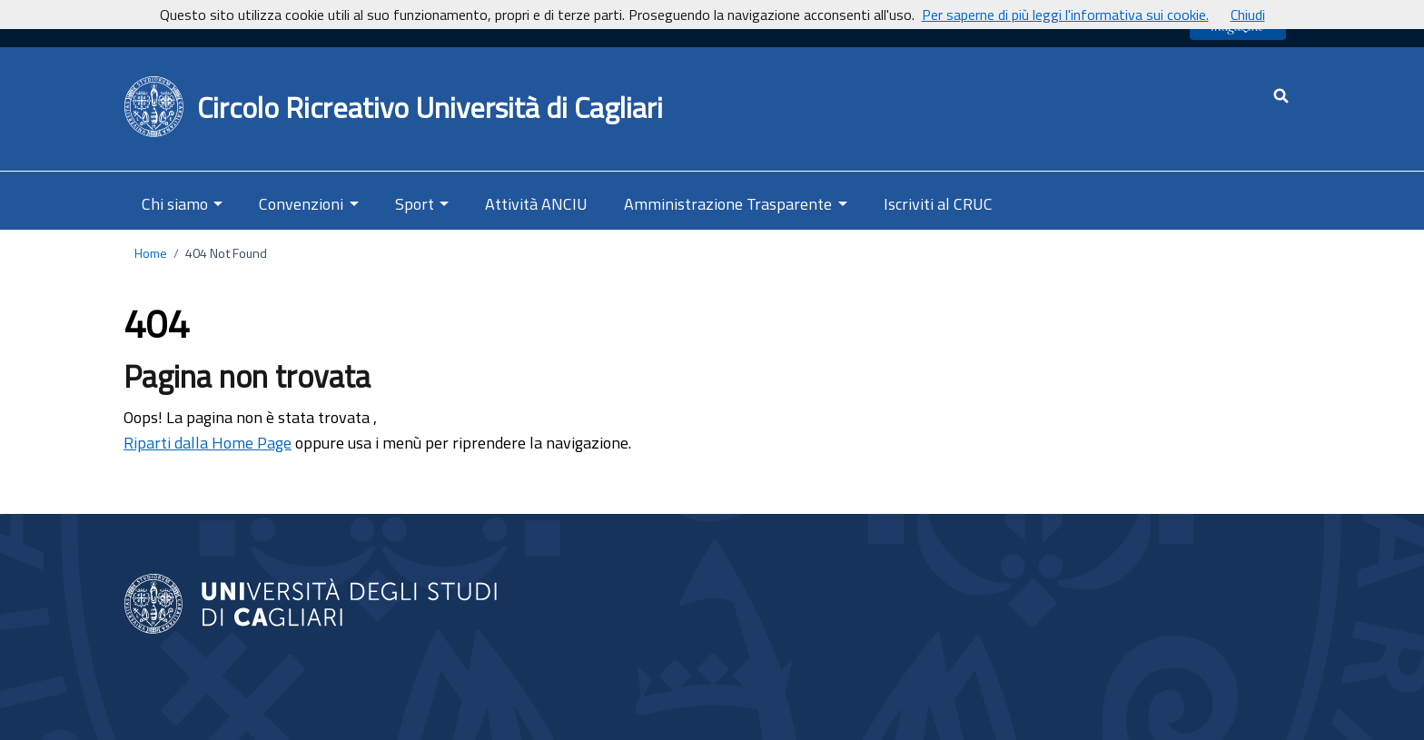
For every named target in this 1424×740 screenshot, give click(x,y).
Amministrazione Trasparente (728, 204)
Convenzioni (301, 204)
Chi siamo (175, 204)
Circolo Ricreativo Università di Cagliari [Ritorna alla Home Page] (430, 107)
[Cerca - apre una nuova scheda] (1280, 95)
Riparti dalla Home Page (208, 442)
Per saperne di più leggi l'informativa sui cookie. (1065, 14)
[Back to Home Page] (155, 107)
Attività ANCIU (536, 204)
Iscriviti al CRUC (938, 204)
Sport (414, 204)
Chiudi (1248, 14)
